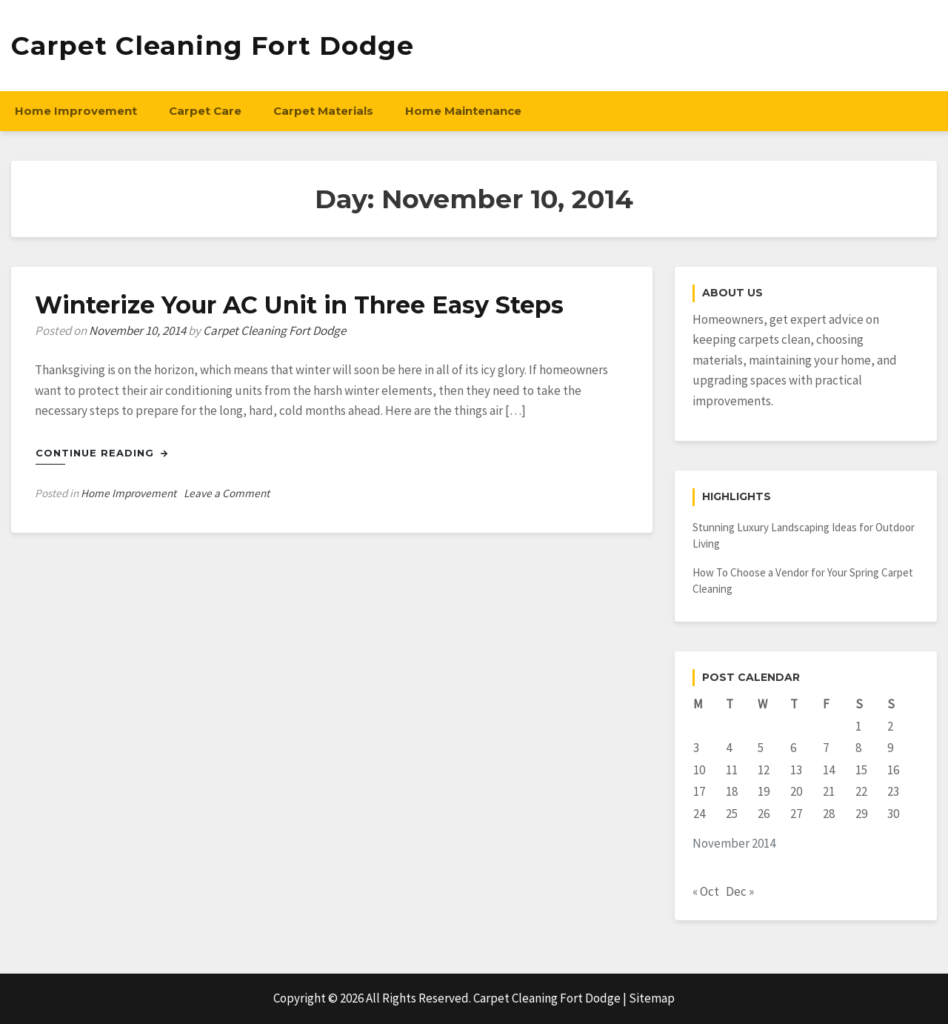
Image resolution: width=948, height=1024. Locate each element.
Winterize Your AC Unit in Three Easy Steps (300, 304)
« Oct (705, 891)
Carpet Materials (323, 111)
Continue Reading (102, 453)
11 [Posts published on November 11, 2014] (732, 770)
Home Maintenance (463, 111)
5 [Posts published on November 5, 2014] (761, 747)
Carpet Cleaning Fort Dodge (212, 45)
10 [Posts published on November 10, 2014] (699, 770)
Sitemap (652, 998)
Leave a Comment (227, 493)
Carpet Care (205, 111)
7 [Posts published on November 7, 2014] (826, 747)
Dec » (740, 891)
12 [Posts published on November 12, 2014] (764, 770)
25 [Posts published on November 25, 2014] (732, 813)
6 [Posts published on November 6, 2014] (793, 747)
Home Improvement (76, 111)
